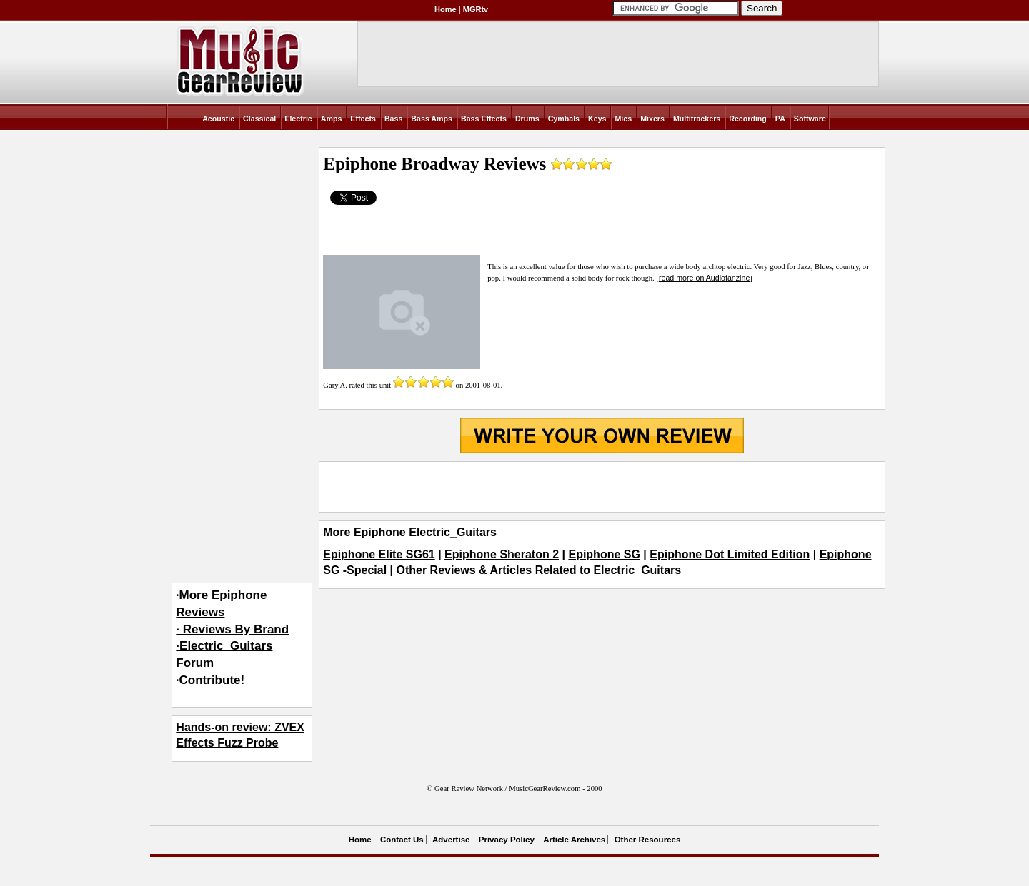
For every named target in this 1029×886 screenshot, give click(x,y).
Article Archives (574, 839)
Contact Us (402, 839)
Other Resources (648, 839)
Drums (527, 118)
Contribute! (212, 680)
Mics (623, 118)
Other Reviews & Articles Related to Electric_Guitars (539, 570)
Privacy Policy (507, 839)
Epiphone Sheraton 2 (501, 554)
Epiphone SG (604, 554)
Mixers (652, 118)
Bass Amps (431, 118)
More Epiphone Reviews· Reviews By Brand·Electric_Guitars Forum (232, 629)
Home (445, 9)
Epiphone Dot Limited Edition (730, 554)
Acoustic (218, 118)
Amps (331, 118)
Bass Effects (484, 118)
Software (810, 118)
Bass (393, 118)
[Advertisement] (601, 486)
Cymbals (564, 118)
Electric (298, 118)
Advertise (450, 839)
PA (780, 118)
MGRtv (475, 9)
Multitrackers (696, 118)
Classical (259, 118)
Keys (597, 118)
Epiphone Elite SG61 (378, 554)
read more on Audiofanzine (704, 277)
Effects (363, 118)
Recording (748, 118)
